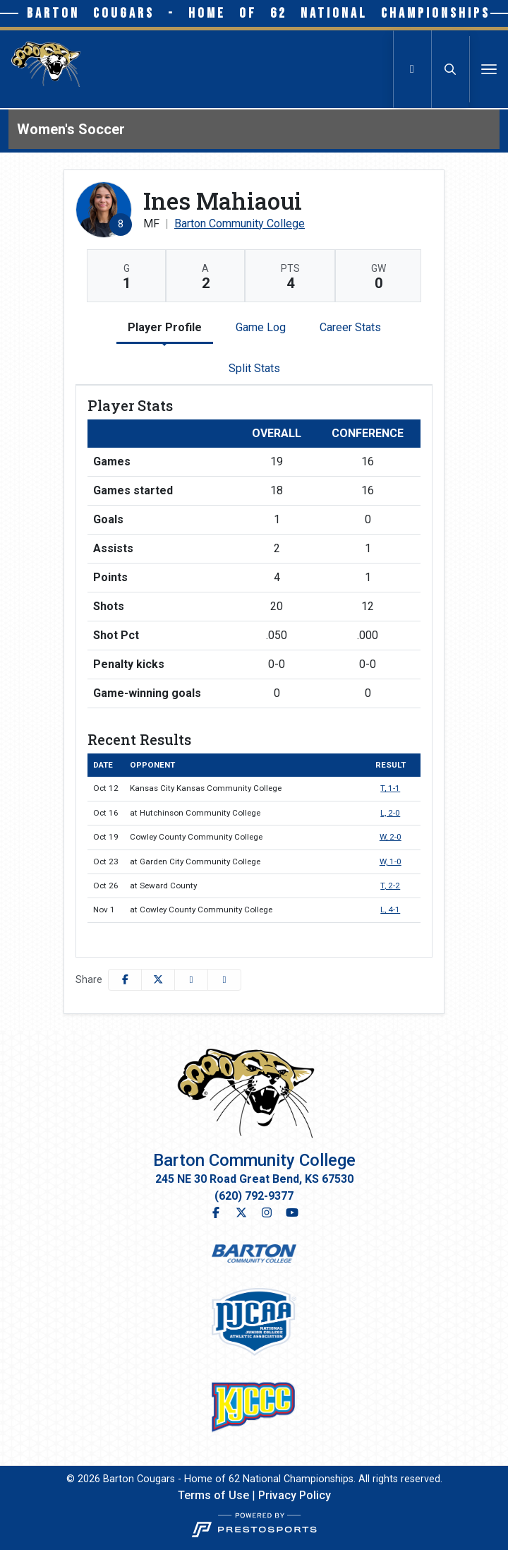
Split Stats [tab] (254, 368)
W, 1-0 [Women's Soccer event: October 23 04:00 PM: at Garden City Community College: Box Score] (390, 861)
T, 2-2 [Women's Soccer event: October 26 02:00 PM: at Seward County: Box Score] (390, 885)
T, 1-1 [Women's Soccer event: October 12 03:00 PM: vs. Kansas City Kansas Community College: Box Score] (390, 788)
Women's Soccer (71, 129)
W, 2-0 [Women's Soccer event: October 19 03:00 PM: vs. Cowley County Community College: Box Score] (390, 837)
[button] (224, 980)
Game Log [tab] (261, 327)
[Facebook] (219, 1213)
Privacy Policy (294, 1495)
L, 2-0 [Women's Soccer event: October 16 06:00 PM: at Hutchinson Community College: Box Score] (390, 813)
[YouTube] (289, 1213)
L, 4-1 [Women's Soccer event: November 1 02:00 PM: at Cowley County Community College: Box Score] (390, 909)
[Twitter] (241, 1213)
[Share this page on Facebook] (125, 980)
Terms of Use (213, 1495)
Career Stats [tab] (350, 327)
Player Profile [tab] (165, 327)
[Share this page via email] (191, 980)
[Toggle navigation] (488, 69)
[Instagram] (266, 1213)
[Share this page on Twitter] (158, 980)
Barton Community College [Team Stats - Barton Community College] (239, 223)
